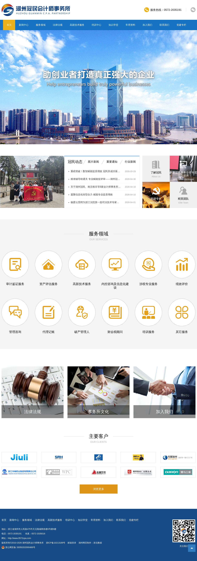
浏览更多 (98, 489)
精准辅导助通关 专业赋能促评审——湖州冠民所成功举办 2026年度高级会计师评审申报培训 (96, 179)
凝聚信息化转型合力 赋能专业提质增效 (92, 194)
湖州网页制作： (86, 543)
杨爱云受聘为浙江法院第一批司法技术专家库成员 (96, 202)
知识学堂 (113, 25)
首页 (9, 25)
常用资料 (130, 25)
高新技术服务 (77, 25)
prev (6, 87)
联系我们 (164, 25)
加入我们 (147, 25)
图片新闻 (93, 161)
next (191, 87)
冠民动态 (75, 162)
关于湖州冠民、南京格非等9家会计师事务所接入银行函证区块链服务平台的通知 (96, 186)
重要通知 (111, 161)
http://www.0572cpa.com (19, 538)
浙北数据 (97, 543)
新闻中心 (24, 25)
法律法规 (57, 25)
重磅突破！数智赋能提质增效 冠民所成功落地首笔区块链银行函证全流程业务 (96, 171)
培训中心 (96, 25)
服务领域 (40, 25)
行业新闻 (130, 161)
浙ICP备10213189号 (55, 543)
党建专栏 (181, 25)
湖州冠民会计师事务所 (33, 543)
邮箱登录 (72, 543)
